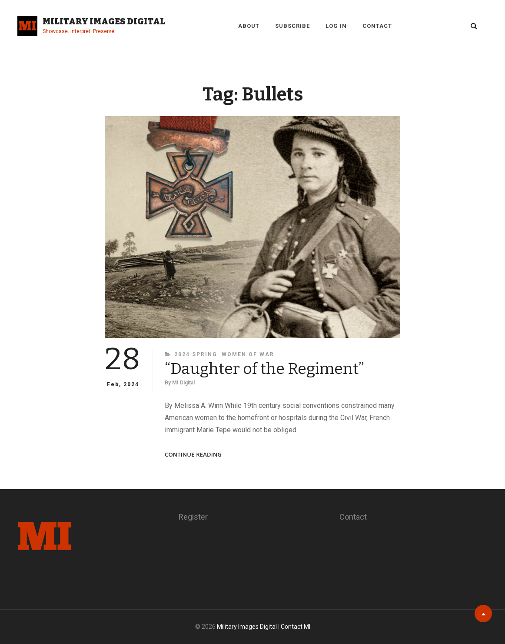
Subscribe (292, 26)
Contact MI (295, 626)
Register (193, 516)
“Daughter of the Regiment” (264, 368)
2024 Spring (195, 354)
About (248, 26)
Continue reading (193, 454)
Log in (336, 26)
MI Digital (183, 383)
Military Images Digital (104, 21)
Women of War (248, 354)
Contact (377, 26)
